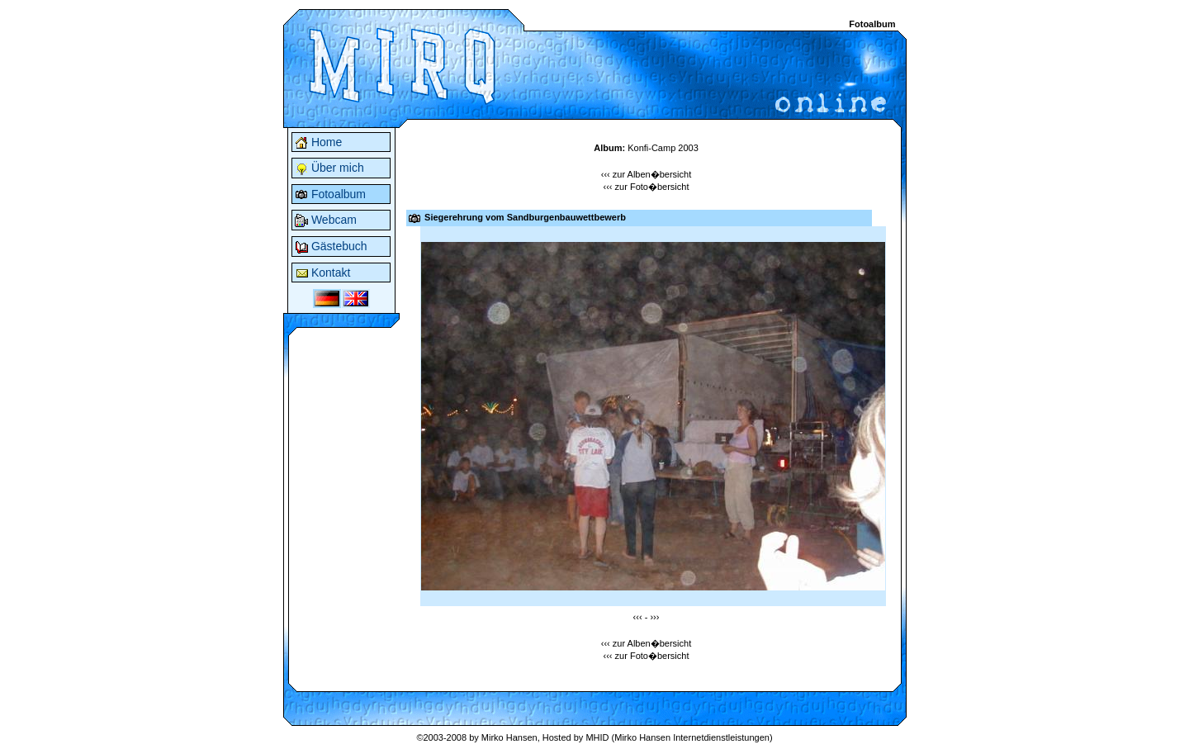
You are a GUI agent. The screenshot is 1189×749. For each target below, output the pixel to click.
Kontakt (322, 272)
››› (654, 617)
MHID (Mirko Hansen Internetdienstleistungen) (678, 737)
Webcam (326, 219)
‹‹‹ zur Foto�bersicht (646, 187)
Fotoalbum (330, 194)
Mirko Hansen (509, 737)
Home (318, 142)
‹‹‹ (637, 617)
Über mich (329, 167)
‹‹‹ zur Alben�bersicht (646, 174)
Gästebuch (331, 246)
